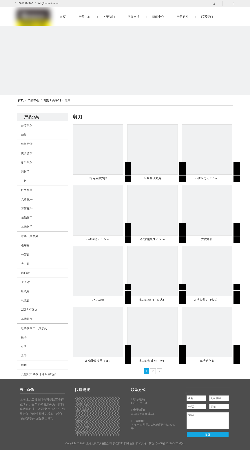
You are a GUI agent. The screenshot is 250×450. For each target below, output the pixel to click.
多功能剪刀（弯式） (207, 299)
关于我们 (82, 410)
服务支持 (82, 415)
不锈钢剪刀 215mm (152, 239)
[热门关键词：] (213, 3)
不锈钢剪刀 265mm (207, 178)
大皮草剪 (207, 239)
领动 (151, 443)
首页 (80, 399)
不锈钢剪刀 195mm (98, 239)
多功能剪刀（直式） (152, 299)
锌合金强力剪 (98, 178)
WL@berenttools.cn (49, 3)
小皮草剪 (98, 299)
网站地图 (129, 443)
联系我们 (82, 432)
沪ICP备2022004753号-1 (170, 443)
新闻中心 (82, 421)
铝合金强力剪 (152, 178)
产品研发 (82, 427)
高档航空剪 (207, 360)
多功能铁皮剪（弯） (152, 360)
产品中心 (82, 404)
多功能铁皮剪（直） (98, 360)
